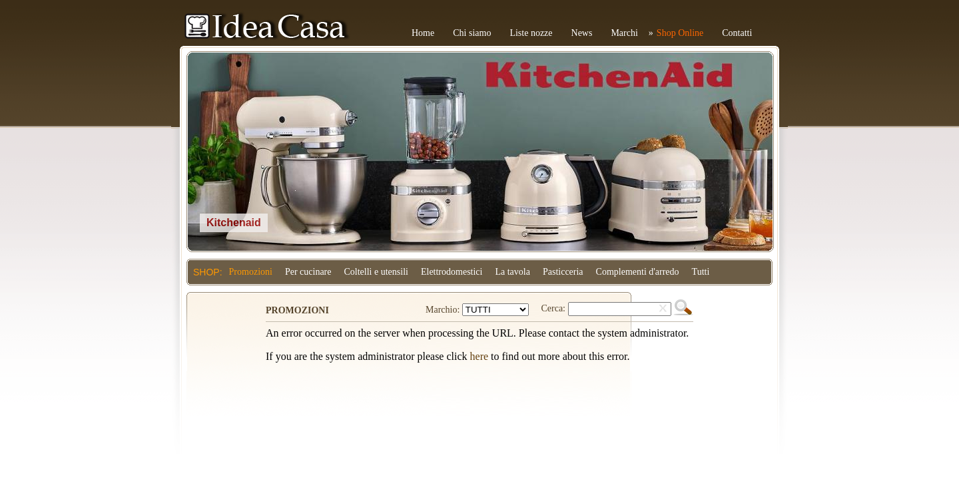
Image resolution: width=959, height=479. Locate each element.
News (582, 33)
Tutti (701, 272)
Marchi (624, 33)
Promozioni (250, 272)
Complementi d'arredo (637, 272)
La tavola (512, 272)
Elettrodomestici (452, 272)
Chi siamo (472, 33)
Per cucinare (308, 272)
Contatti (737, 33)
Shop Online (680, 33)
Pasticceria (563, 272)
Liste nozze (530, 33)
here (479, 356)
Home (423, 33)
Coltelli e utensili (376, 272)
